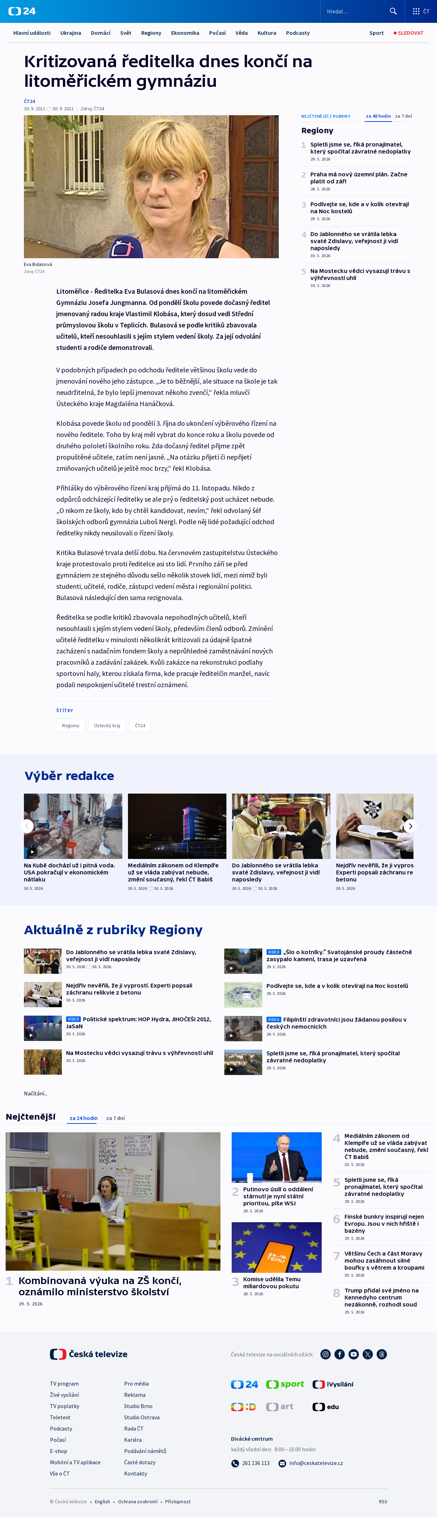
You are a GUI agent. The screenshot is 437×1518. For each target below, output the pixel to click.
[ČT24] (22, 11)
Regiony (151, 32)
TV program (64, 1384)
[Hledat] (393, 11)
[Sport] (377, 33)
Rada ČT (134, 1429)
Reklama (135, 1395)
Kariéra (133, 1440)
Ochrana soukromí (138, 1502)
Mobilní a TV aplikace (75, 1463)
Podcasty (298, 32)
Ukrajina (70, 32)
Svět (125, 32)
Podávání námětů (145, 1451)
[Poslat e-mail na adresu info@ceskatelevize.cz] (310, 1464)
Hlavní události (32, 32)
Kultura (267, 32)
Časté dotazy (139, 1463)
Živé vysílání (64, 1395)
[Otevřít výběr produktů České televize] (421, 11)
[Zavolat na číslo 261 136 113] (250, 1464)
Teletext (60, 1418)
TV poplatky (64, 1406)
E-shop (58, 1451)
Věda (242, 32)
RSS (383, 1502)
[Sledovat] (409, 33)
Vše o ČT (60, 1474)
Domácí (100, 32)
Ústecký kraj (107, 725)
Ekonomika (185, 32)
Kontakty (135, 1474)
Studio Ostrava (142, 1418)
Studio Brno (138, 1406)
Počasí (217, 32)
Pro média (136, 1384)
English (102, 1502)
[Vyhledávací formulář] (363, 11)
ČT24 (29, 101)
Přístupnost (178, 1502)
